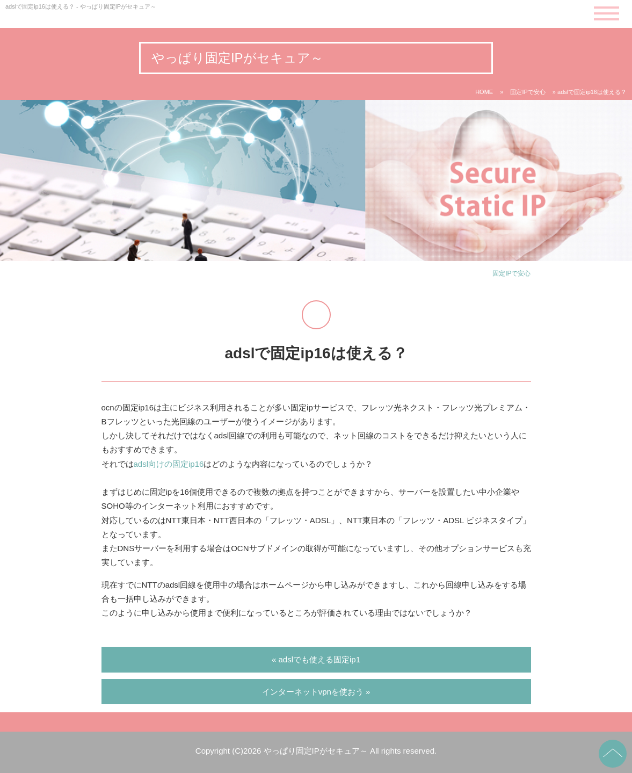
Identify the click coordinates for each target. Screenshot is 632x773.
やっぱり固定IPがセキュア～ (237, 57)
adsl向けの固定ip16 (169, 463)
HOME (484, 92)
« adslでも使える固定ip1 (316, 659)
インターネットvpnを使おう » (316, 691)
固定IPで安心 (527, 92)
